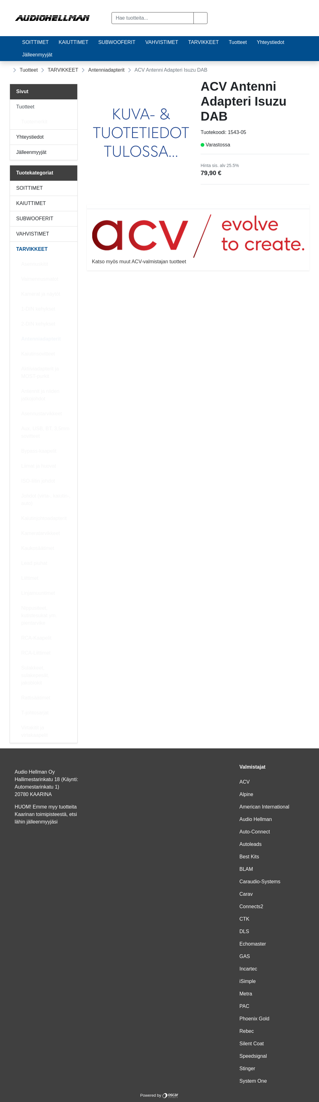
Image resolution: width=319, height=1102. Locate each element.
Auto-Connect (255, 831)
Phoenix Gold (254, 1018)
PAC (245, 1006)
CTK (245, 919)
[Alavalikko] (71, 106)
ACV (245, 782)
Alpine (246, 794)
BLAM (246, 869)
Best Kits (249, 856)
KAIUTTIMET (73, 42)
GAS (245, 956)
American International (264, 806)
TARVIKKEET (203, 42)
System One (253, 1081)
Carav (246, 894)
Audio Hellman (256, 819)
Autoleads (251, 844)
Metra (246, 993)
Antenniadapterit (106, 70)
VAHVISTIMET (162, 42)
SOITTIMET (35, 42)
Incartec (248, 968)
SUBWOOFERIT (116, 42)
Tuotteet (238, 42)
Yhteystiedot (270, 42)
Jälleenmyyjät (37, 54)
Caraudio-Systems (260, 881)
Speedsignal (253, 1056)
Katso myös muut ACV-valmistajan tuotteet (198, 239)
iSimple (248, 981)
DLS (244, 931)
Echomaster (253, 944)
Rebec (247, 1031)
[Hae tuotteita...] (152, 18)
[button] (200, 18)
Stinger (247, 1068)
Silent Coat (252, 1043)
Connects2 (252, 906)
